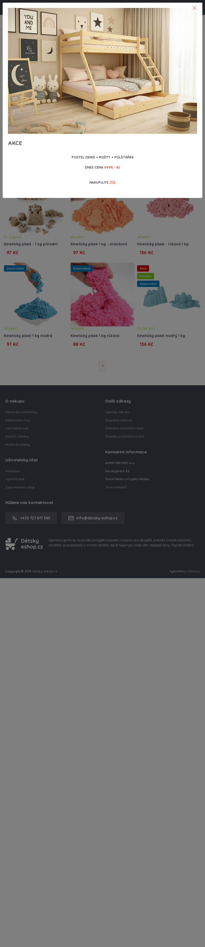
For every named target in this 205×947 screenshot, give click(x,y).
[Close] (194, 8)
